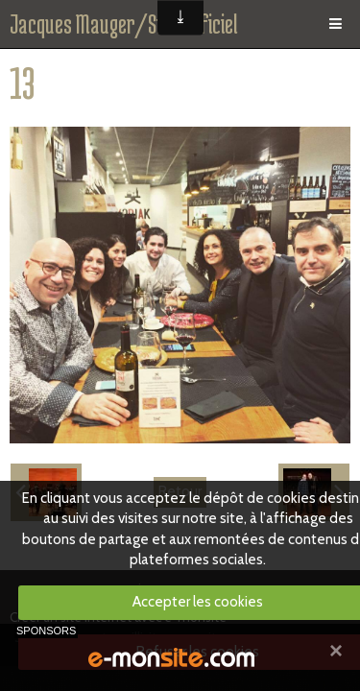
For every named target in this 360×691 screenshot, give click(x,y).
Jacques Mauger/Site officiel (124, 24)
